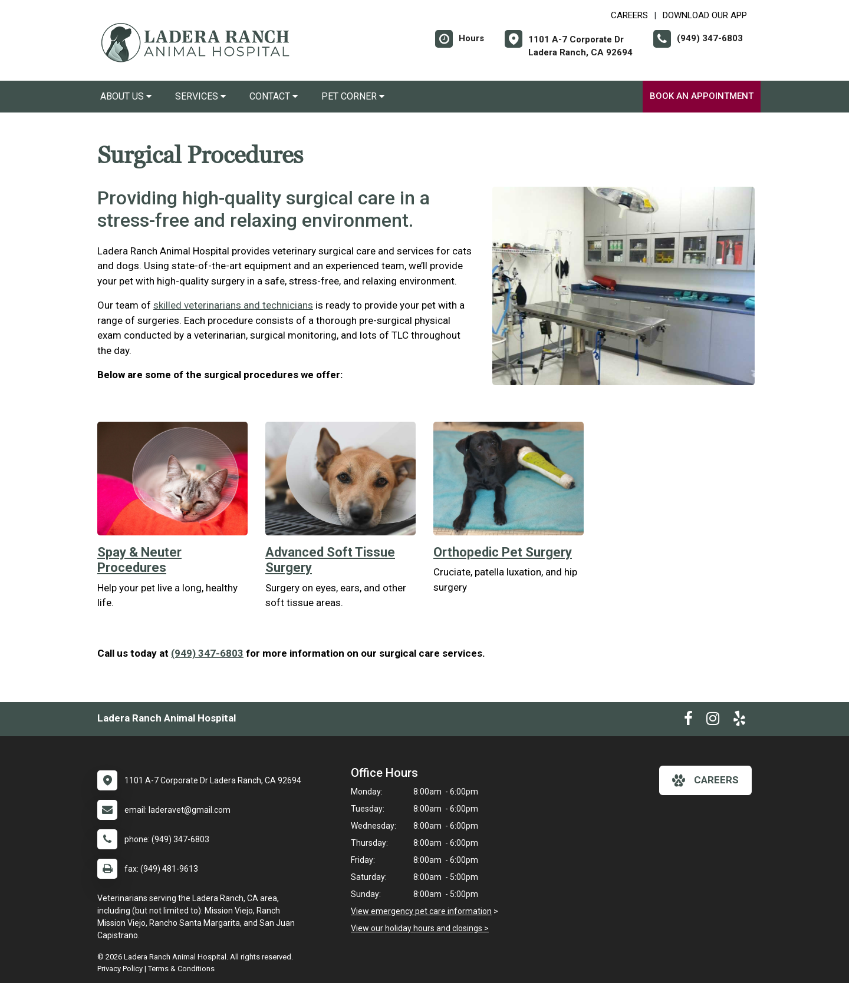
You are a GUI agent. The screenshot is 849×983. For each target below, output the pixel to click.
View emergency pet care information (421, 911)
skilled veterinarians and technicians (233, 305)
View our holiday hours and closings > (420, 928)
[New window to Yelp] (739, 721)
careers (705, 780)
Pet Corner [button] (352, 96)
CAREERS (629, 15)
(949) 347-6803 (207, 653)
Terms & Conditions (181, 968)
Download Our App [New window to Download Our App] (705, 15)
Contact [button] (273, 96)
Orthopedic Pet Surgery (502, 552)
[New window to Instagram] (712, 721)
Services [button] (200, 96)
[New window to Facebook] (688, 721)
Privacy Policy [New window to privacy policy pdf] (120, 968)
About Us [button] (126, 96)
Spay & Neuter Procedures (139, 560)
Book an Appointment (701, 96)
